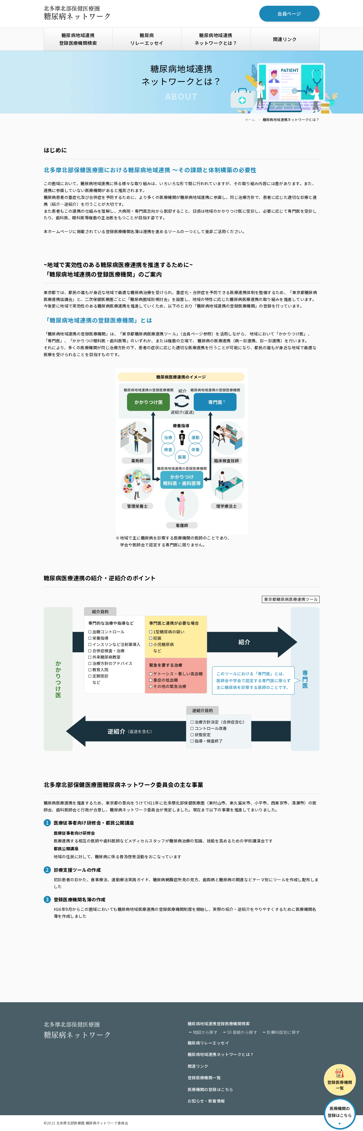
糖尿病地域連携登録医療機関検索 (78, 39)
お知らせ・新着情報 (206, 1101)
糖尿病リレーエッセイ (146, 39)
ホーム (250, 119)
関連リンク (285, 39)
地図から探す (205, 1032)
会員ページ (289, 13)
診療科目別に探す (283, 1032)
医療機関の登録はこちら (210, 1089)
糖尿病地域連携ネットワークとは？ (216, 39)
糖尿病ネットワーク (77, 13)
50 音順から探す (242, 1032)
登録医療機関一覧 (204, 1078)
